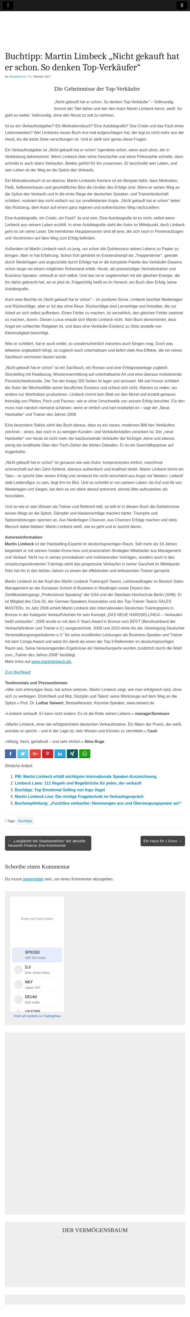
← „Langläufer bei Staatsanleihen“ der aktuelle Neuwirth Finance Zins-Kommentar (46, 843)
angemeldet (33, 879)
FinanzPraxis (17, 76)
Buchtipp (25, 821)
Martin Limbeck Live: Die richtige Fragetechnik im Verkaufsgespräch (79, 796)
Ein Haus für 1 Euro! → (162, 841)
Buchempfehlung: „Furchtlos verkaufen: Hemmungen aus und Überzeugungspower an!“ (98, 803)
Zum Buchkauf (17, 672)
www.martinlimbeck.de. (51, 661)
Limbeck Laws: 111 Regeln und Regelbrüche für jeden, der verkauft (78, 783)
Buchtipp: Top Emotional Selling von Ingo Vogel (60, 790)
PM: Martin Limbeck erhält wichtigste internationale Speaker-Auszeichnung (86, 776)
